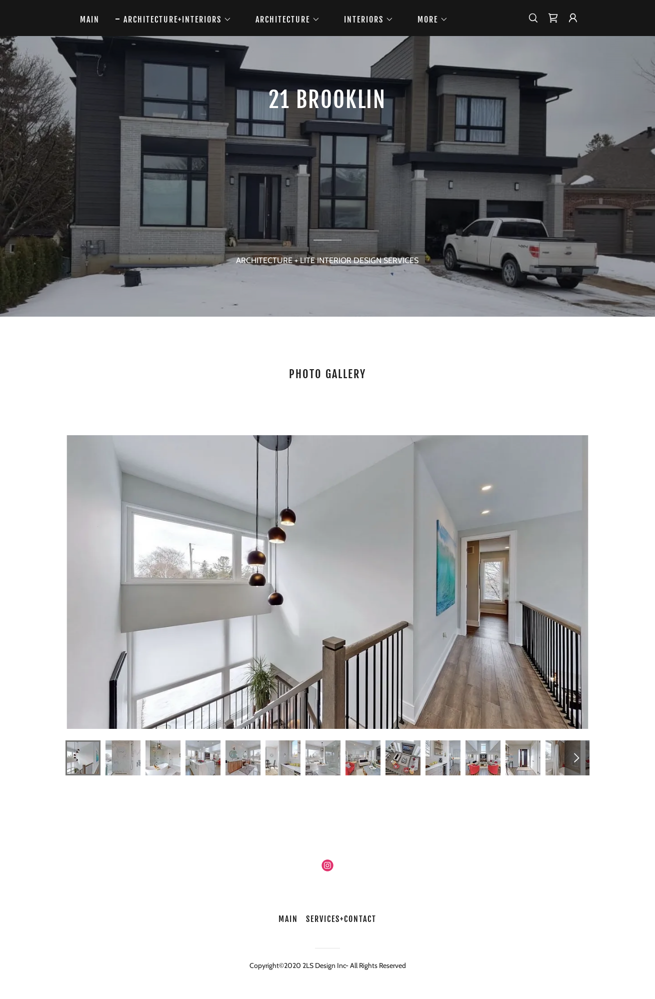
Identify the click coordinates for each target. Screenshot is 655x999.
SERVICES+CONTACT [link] (341, 919)
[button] (174, 20)
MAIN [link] (90, 20)
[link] (553, 18)
